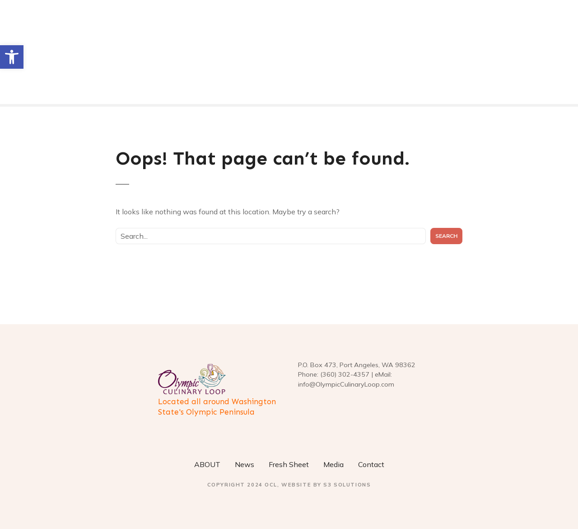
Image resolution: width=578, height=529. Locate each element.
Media (333, 464)
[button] (11, 57)
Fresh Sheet (289, 464)
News (244, 464)
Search (446, 235)
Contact (371, 464)
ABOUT (207, 464)
